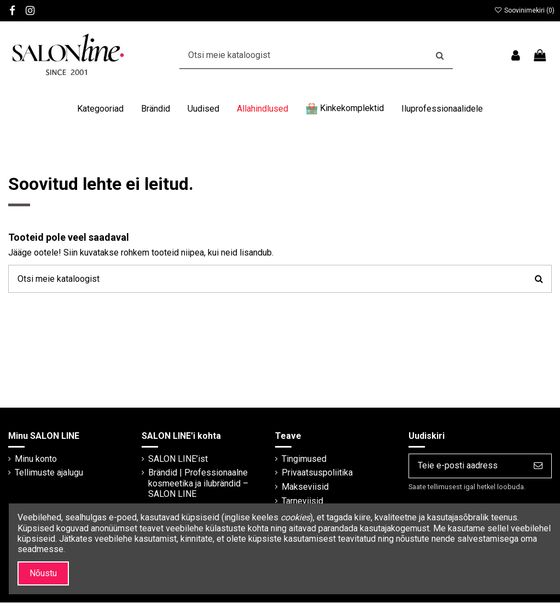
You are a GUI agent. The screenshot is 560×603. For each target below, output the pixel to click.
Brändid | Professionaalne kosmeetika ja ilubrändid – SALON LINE (198, 483)
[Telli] (538, 466)
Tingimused (303, 459)
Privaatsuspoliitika (316, 473)
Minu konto (36, 459)
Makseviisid (304, 487)
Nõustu (43, 573)
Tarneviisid (301, 501)
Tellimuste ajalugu (49, 473)
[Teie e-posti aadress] (466, 466)
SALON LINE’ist (177, 459)
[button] (100, 109)
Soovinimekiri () (524, 10)
